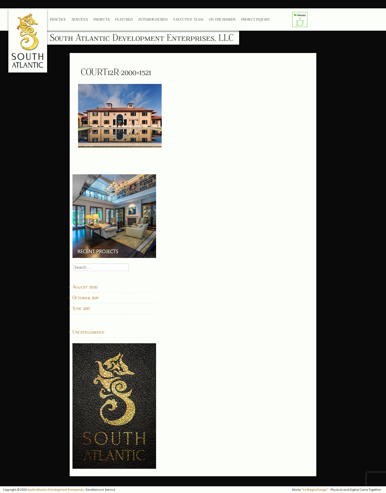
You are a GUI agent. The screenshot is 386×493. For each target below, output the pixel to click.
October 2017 (85, 298)
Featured (124, 19)
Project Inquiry (255, 19)
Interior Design (153, 19)
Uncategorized (88, 332)
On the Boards (222, 19)
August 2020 (85, 287)
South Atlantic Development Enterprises (55, 489)
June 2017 (81, 308)
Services (80, 19)
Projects (101, 19)
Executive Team (188, 19)
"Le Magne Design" (315, 489)
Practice (58, 19)
